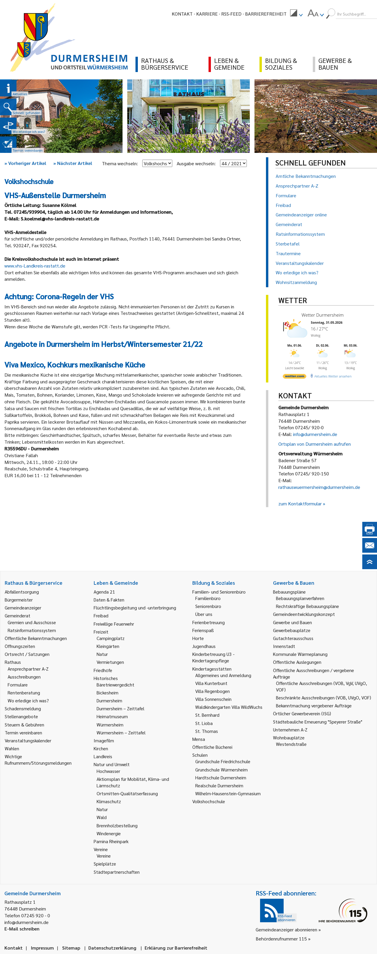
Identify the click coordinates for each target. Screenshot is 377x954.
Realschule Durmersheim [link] (219, 785)
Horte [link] (198, 638)
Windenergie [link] (109, 833)
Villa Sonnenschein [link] (213, 699)
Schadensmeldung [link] (23, 708)
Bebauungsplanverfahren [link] (300, 598)
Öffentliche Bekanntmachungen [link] (36, 638)
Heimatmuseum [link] (112, 716)
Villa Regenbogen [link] (212, 691)
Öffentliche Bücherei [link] (212, 747)
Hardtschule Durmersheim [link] (220, 777)
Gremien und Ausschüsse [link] (32, 622)
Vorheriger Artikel (25, 163)
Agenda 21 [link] (104, 592)
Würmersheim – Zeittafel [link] (121, 732)
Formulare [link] (18, 684)
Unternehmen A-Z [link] (290, 729)
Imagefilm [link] (104, 740)
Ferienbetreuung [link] (208, 622)
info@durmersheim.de (315, 434)
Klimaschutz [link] (109, 801)
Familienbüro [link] (208, 598)
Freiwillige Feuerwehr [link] (114, 624)
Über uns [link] (203, 614)
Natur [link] (102, 654)
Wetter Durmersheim (323, 315)
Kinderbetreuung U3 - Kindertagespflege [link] (213, 657)
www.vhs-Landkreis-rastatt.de (34, 266)
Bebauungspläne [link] (289, 592)
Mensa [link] (198, 739)
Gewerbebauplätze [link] (291, 630)
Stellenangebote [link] (21, 716)
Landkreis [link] (103, 756)
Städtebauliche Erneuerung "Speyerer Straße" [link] (317, 722)
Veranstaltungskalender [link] (28, 740)
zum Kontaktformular (300, 503)
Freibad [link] (101, 615)
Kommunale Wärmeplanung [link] (300, 654)
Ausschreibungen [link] (24, 677)
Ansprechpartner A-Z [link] (28, 669)
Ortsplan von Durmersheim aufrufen (314, 444)
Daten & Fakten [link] (109, 600)
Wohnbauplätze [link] (289, 737)
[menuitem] (296, 14)
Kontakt (182, 14)
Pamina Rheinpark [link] (111, 841)
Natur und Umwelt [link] (112, 764)
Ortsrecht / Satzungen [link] (27, 654)
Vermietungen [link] (110, 662)
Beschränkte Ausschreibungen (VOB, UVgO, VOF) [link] (323, 697)
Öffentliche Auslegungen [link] (297, 662)
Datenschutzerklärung (112, 948)
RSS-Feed (231, 14)
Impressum (42, 948)
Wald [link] (102, 817)
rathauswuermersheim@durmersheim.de (319, 487)
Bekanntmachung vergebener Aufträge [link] (314, 705)
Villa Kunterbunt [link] (211, 683)
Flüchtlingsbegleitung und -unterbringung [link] (135, 607)
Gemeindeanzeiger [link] (23, 607)
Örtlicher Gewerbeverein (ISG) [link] (302, 713)
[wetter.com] (294, 377)
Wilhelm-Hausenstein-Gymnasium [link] (228, 793)
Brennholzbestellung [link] (117, 825)
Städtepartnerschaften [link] (117, 872)
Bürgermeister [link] (19, 600)
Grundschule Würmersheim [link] (221, 769)
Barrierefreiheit (266, 14)
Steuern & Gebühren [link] (24, 724)
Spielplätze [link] (105, 864)
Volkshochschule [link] (208, 801)
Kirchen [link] (101, 748)
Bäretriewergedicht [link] (115, 684)
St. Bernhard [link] (207, 715)
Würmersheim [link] (110, 724)
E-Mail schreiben (21, 928)
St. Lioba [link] (204, 723)
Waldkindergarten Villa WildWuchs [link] (228, 707)
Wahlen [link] (12, 748)
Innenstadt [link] (284, 646)
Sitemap (71, 948)
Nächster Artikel (72, 163)
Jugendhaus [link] (204, 646)
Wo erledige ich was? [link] (28, 700)
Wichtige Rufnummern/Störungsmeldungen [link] (38, 759)
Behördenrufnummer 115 (281, 938)
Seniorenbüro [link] (208, 606)
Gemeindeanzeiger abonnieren (286, 929)
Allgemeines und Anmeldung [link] (223, 675)
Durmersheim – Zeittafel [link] (120, 708)
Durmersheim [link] (109, 700)
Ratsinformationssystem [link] (32, 630)
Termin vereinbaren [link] (23, 732)
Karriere (207, 14)
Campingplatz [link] (111, 638)
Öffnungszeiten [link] (20, 646)
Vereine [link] (104, 856)
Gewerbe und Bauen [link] (292, 622)
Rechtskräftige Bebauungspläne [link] (307, 606)
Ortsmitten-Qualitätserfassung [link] (127, 793)
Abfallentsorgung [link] (22, 592)
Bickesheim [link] (107, 692)
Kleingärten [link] (108, 646)
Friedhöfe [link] (103, 670)
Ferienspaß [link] (203, 630)
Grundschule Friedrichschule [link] (222, 761)
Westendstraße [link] (291, 744)
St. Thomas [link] (206, 731)
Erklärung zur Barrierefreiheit (176, 948)
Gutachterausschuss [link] (293, 638)
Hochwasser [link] (108, 771)
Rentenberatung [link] (24, 692)
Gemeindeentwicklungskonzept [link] (304, 614)
